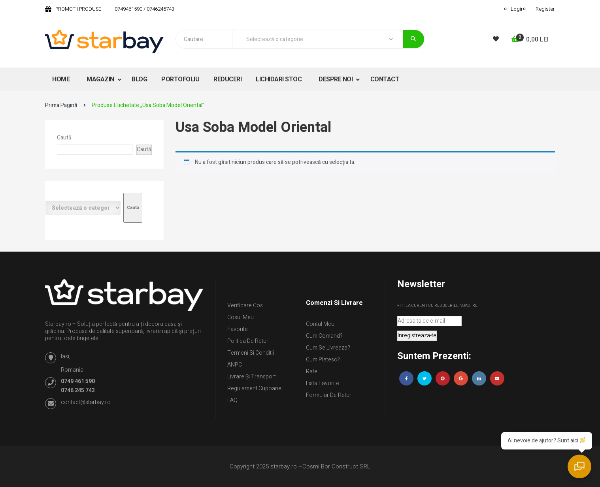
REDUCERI (227, 79)
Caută (64, 138)
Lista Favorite (322, 383)
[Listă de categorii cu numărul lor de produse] (83, 208)
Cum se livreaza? (328, 348)
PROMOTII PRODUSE (78, 9)
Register (545, 9)
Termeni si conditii (250, 353)
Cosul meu (240, 317)
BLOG (139, 79)
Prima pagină (61, 105)
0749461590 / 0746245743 (144, 9)
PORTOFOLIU (180, 79)
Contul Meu (320, 324)
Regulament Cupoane (254, 388)
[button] (530, 39)
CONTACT (385, 79)
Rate (311, 371)
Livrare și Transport (251, 376)
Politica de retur (247, 341)
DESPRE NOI (336, 79)
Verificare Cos (245, 305)
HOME (61, 79)
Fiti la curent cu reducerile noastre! (438, 305)
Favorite (237, 329)
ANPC (234, 365)
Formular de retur (328, 395)
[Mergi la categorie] (132, 208)
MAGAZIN (101, 79)
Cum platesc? (323, 359)
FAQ (232, 400)
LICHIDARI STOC (279, 79)
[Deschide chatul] (580, 467)
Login (517, 9)
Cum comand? (324, 336)
